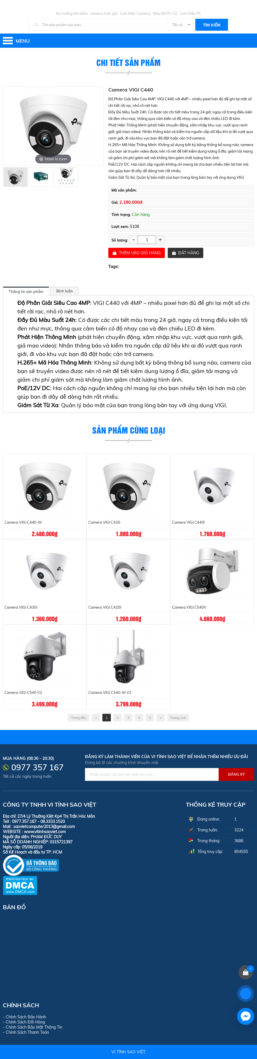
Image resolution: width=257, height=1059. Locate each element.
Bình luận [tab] (64, 291)
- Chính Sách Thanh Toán (26, 1032)
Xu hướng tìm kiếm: (72, 13)
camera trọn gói (103, 13)
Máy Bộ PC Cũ (165, 13)
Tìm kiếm (212, 25)
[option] (15, 177)
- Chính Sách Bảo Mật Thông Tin (32, 1027)
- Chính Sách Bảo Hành (24, 1017)
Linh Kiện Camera (135, 13)
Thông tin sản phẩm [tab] (26, 291)
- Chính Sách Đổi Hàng (24, 1022)
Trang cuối (178, 717)
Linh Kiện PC (190, 13)
